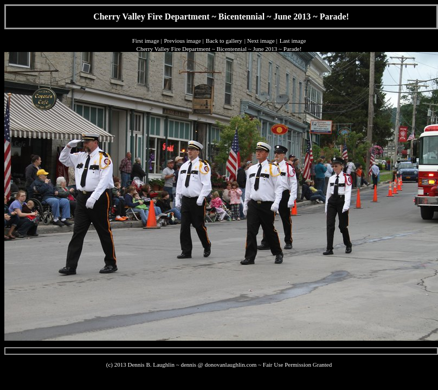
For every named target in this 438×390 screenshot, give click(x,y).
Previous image (182, 40)
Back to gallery (224, 40)
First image (145, 40)
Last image (293, 40)
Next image (261, 40)
